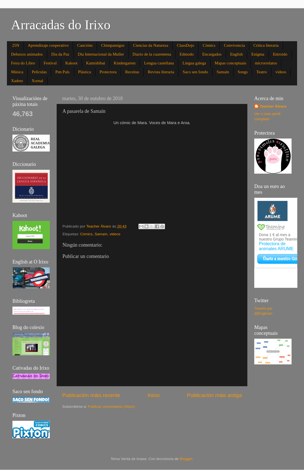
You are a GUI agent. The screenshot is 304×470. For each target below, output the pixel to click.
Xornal (37, 81)
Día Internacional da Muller (101, 54)
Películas (39, 72)
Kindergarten (124, 63)
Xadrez (17, 81)
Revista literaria (161, 72)
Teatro (261, 72)
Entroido (280, 54)
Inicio (154, 395)
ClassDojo (185, 45)
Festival (50, 63)
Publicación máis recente (91, 395)
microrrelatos (266, 63)
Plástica (84, 72)
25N (15, 45)
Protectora (108, 72)
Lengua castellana (159, 63)
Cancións (85, 45)
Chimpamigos (112, 45)
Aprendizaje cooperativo (48, 45)
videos (281, 72)
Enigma (257, 54)
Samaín (223, 72)
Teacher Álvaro (273, 106)
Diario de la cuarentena (152, 54)
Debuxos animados (27, 54)
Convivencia (234, 45)
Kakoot (71, 63)
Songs (243, 72)
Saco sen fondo (195, 72)
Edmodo (187, 54)
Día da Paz (60, 54)
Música (17, 72)
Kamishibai (95, 63)
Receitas (132, 72)
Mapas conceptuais (231, 63)
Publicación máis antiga (214, 395)
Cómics (209, 45)
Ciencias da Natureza (150, 45)
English (236, 54)
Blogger (186, 459)
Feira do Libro (23, 63)
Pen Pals (62, 72)
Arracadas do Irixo (61, 24)
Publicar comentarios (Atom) (111, 406)
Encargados (212, 54)
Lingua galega (194, 63)
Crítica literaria (266, 45)
